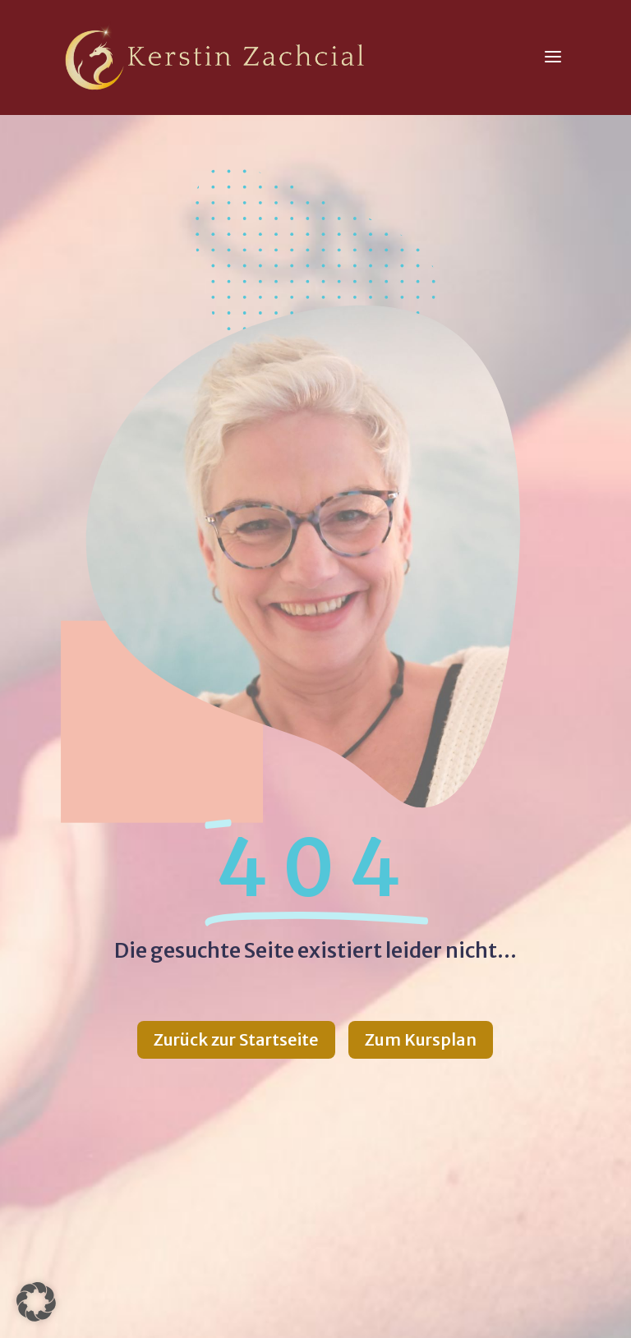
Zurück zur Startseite (236, 1039)
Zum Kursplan (421, 1039)
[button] (36, 1302)
